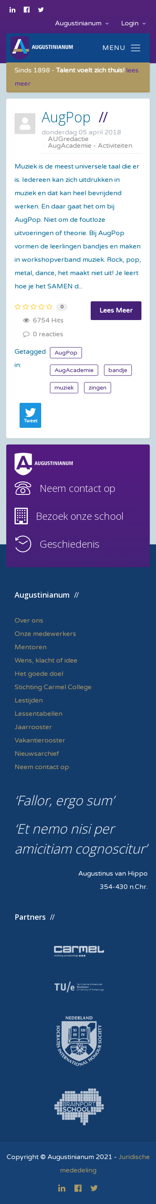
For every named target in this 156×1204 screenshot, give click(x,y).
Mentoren (31, 647)
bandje (118, 370)
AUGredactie (68, 139)
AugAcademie (74, 370)
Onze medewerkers (45, 634)
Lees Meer (116, 310)
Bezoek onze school (80, 516)
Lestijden (29, 700)
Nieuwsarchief (37, 754)
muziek (64, 387)
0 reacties (43, 334)
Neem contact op (77, 488)
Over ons (29, 620)
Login (133, 23)
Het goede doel (39, 674)
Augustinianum (82, 23)
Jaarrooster (33, 727)
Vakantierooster (40, 740)
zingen (97, 387)
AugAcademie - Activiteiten (90, 145)
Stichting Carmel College (53, 687)
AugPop (66, 117)
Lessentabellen (38, 714)
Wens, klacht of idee (46, 660)
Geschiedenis (69, 544)
